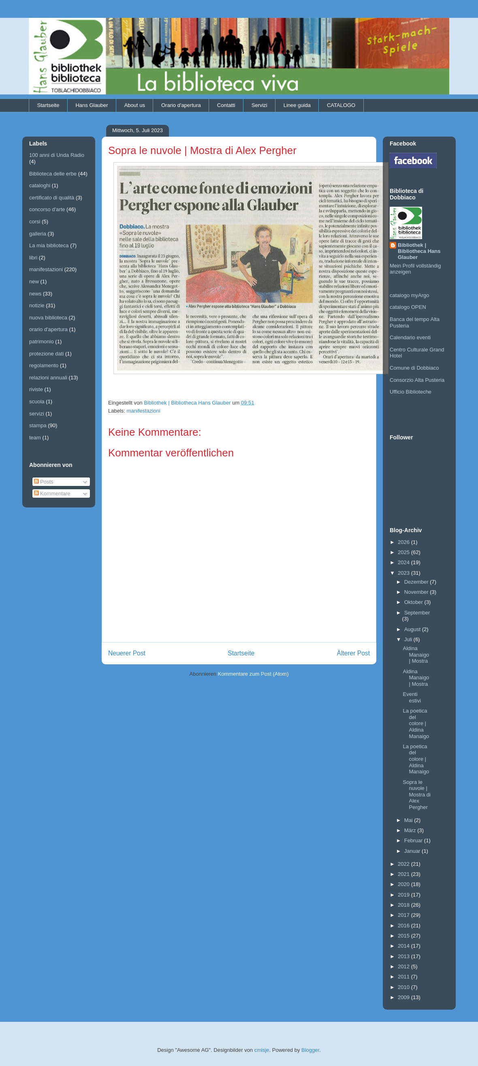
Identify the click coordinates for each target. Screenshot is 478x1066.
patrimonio (41, 341)
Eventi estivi (412, 697)
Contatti (226, 105)
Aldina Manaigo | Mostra (416, 654)
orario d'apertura (48, 329)
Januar (413, 851)
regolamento (43, 365)
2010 (404, 987)
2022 (404, 864)
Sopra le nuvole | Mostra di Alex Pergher (416, 794)
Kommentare (52, 493)
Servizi (259, 105)
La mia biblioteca (49, 245)
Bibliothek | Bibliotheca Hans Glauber (419, 251)
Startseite (48, 105)
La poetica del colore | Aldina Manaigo (416, 723)
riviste (36, 389)
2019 (404, 895)
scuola (37, 401)
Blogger (310, 1050)
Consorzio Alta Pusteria (417, 380)
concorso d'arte (47, 209)
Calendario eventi (410, 337)
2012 (404, 966)
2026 (404, 542)
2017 (404, 915)
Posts (43, 482)
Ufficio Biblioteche (410, 392)
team (35, 438)
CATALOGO (341, 105)
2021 (404, 874)
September (417, 613)
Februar (414, 840)
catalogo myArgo (409, 295)
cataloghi (39, 185)
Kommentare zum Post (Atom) (253, 674)
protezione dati (46, 354)
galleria (37, 234)
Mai (409, 820)
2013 (404, 956)
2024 (404, 562)
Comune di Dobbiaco (414, 368)
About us (134, 105)
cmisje (261, 1050)
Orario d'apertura (181, 105)
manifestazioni (143, 411)
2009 (404, 997)
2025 (404, 552)
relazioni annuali (48, 378)
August (413, 629)
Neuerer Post (126, 653)
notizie (37, 305)
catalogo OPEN (408, 307)
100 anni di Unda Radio (56, 155)
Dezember (417, 582)
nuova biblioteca (48, 318)
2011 (404, 977)
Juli (409, 639)
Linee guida (297, 105)
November (417, 592)
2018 (404, 905)
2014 (404, 946)
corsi (34, 221)
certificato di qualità (51, 198)
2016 (404, 926)
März (411, 830)
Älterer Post (353, 653)
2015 (404, 936)
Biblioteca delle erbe (53, 174)
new (34, 281)
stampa (38, 425)
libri (33, 258)
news (35, 294)
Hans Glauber (91, 105)
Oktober (414, 602)
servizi (36, 414)
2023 (404, 573)
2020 (404, 884)
